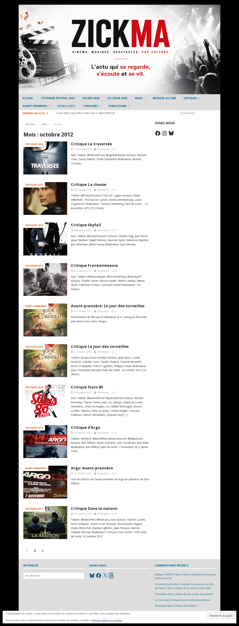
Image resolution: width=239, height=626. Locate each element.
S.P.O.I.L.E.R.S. (67, 106)
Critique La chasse (88, 184)
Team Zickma (117, 106)
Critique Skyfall (86, 224)
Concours (90, 106)
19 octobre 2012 (83, 392)
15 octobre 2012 (83, 432)
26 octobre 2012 (83, 230)
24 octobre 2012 (83, 270)
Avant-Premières (35, 106)
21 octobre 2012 (83, 311)
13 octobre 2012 (83, 513)
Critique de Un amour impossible (192, 588)
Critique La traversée (91, 143)
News (138, 98)
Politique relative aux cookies (106, 620)
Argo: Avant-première (92, 468)
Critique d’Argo (85, 427)
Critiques (190, 98)
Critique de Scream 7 (186, 605)
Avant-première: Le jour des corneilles (108, 305)
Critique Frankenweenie (94, 265)
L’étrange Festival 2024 (58, 98)
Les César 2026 (117, 98)
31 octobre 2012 (83, 149)
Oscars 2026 (90, 98)
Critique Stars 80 (87, 387)
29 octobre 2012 (83, 189)
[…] (125, 415)
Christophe (103, 149)
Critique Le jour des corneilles (100, 346)
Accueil (27, 98)
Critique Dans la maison (94, 508)
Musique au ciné (164, 98)
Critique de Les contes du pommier (193, 594)
